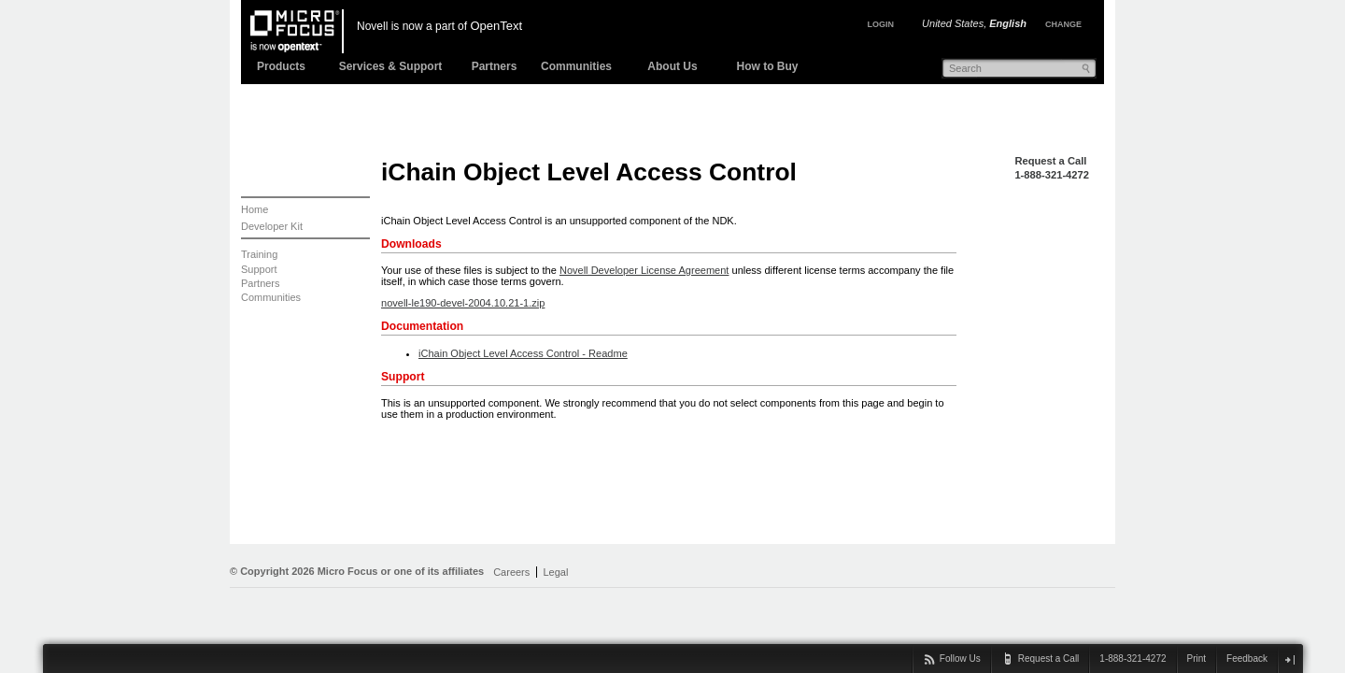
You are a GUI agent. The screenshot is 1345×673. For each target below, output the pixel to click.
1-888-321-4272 (1051, 174)
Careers (511, 572)
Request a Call (1050, 160)
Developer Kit (272, 226)
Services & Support (391, 66)
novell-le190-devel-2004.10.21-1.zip (463, 302)
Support (258, 269)
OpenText (496, 26)
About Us (672, 66)
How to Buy (768, 66)
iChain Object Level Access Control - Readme (523, 353)
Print (1197, 658)
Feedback (1246, 658)
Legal (555, 572)
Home (254, 209)
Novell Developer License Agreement (644, 270)
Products (281, 66)
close (1289, 659)
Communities (576, 66)
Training (259, 254)
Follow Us (960, 658)
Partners (494, 66)
